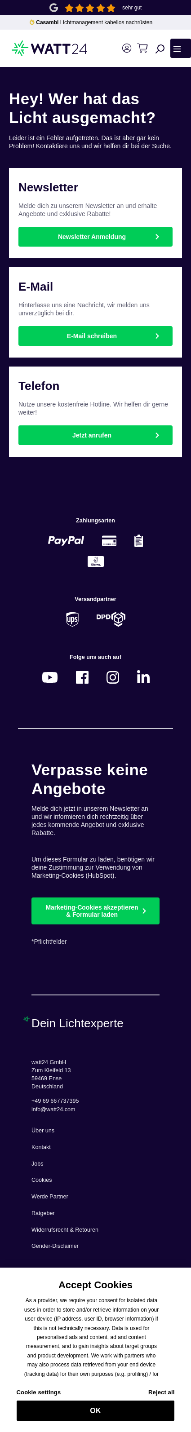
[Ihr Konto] (126, 48)
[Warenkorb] (142, 48)
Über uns (42, 1130)
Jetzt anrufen (91, 435)
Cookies (41, 1180)
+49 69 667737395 (55, 1101)
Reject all (161, 1397)
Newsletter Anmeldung (92, 236)
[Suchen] (160, 48)
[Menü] (180, 48)
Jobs (37, 1164)
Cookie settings (39, 1397)
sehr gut (132, 7)
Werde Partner (49, 1196)
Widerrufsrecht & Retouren (64, 1230)
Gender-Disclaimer (55, 1246)
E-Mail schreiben (92, 336)
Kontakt (41, 1147)
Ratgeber (43, 1213)
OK (95, 1415)
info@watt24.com (53, 1109)
